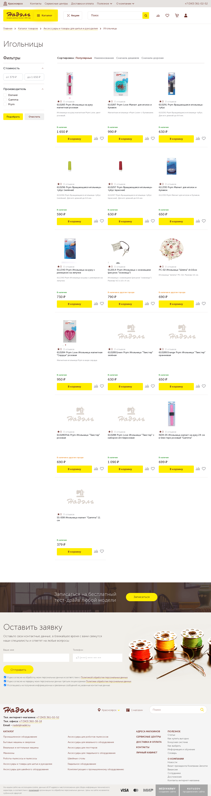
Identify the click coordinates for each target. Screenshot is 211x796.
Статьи (171, 735)
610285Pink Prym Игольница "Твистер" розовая (78, 436)
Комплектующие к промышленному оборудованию (96, 769)
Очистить (34, 116)
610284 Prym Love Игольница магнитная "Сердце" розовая (79, 354)
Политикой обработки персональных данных (104, 677)
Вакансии (173, 769)
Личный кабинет (146, 752)
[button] (13, 4)
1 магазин (134, 710)
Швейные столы (76, 758)
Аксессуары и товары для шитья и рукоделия (71, 28)
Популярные (84, 57)
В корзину (74, 138)
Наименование (104, 57)
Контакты (35, 3)
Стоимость (11, 68)
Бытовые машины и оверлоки (19, 742)
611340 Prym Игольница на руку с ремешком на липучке (76, 271)
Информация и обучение (181, 749)
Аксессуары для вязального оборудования (91, 742)
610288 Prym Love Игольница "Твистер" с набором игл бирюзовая (131, 436)
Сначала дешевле (127, 57)
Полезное (105, 4)
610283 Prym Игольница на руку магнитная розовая (75, 106)
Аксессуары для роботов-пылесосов (88, 736)
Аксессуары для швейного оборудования (25, 769)
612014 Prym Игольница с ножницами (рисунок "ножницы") (129, 271)
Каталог (44, 15)
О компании (125, 4)
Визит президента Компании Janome (188, 766)
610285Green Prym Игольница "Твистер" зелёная (130, 354)
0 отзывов (68, 101)
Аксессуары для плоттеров (82, 747)
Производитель (14, 89)
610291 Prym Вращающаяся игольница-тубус (181, 106)
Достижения (174, 776)
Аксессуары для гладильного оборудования (91, 753)
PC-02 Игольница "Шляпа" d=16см (178, 269)
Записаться (142, 597)
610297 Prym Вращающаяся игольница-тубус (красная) (130, 189)
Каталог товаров (28, 28)
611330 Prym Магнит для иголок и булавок (177, 189)
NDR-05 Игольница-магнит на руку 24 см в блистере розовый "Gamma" (182, 436)
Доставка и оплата (82, 3)
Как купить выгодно (178, 738)
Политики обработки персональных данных (108, 681)
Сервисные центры (56, 3)
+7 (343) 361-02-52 (196, 3)
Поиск (145, 15)
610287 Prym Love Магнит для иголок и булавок (130, 106)
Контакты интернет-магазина (183, 780)
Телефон (78, 650)
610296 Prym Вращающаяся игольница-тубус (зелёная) (79, 189)
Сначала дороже (152, 57)
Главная (7, 28)
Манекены (8, 753)
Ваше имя (8, 650)
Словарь (172, 753)
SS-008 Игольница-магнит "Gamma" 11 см (78, 519)
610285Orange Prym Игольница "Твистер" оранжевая (182, 354)
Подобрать (13, 116)
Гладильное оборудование (82, 764)
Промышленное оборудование (20, 736)
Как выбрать (174, 745)
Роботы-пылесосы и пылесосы (20, 758)
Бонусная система (178, 742)
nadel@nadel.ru (21, 725)
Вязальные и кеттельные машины (21, 747)
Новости (172, 762)
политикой (34, 790)
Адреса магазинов (148, 731)
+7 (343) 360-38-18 (30, 721)
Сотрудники (174, 773)
